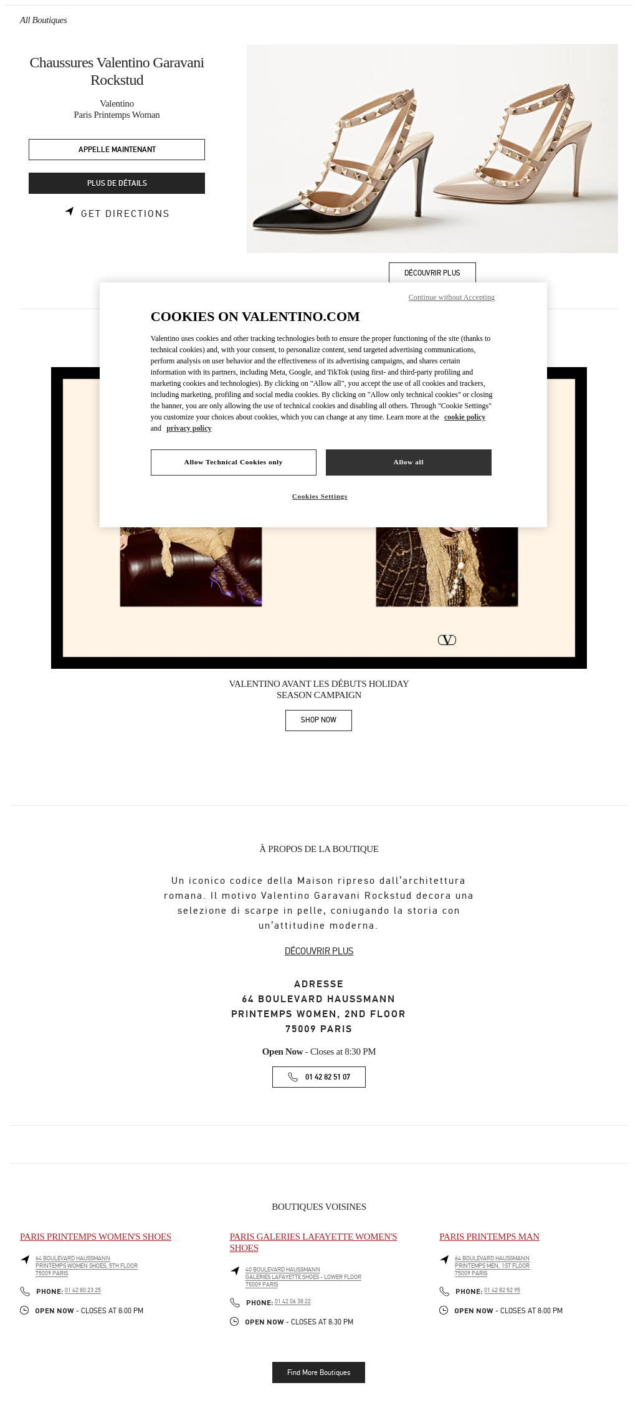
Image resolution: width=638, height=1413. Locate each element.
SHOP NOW (326, 722)
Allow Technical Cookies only (233, 462)
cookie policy (464, 417)
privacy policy (188, 428)
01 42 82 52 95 (502, 1290)
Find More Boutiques (318, 1372)
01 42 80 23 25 (83, 1290)
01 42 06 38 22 (293, 1301)
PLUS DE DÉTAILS (117, 183)
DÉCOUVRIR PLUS (319, 951)
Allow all (409, 462)
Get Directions (125, 214)
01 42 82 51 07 (327, 1077)
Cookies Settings (320, 496)
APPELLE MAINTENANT (117, 150)
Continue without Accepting (452, 297)
